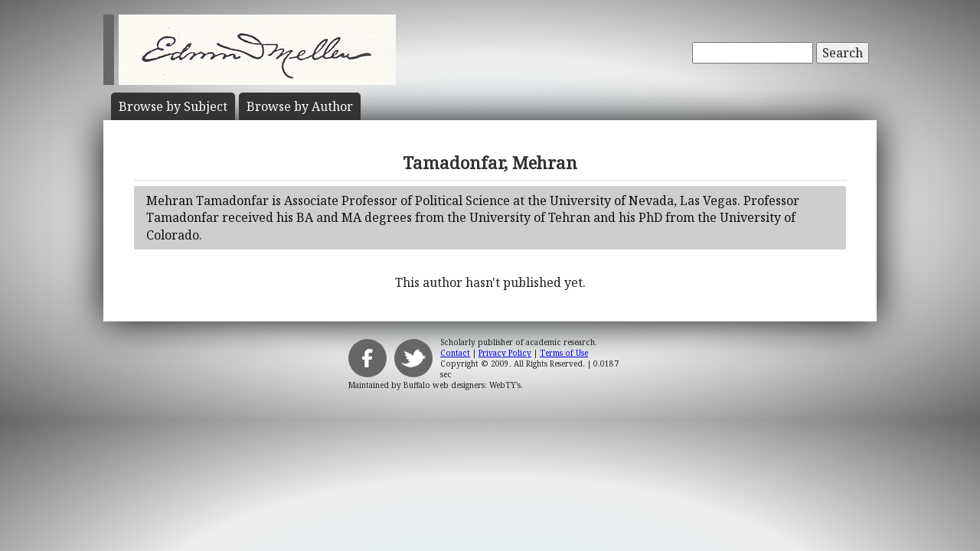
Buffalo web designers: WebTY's (462, 385)
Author (300, 106)
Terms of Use (564, 352)
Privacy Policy (505, 352)
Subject (173, 106)
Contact (455, 352)
